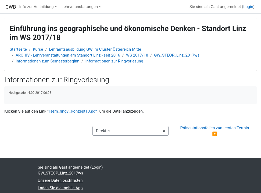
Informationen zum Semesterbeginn (47, 61)
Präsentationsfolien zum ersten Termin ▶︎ (215, 130)
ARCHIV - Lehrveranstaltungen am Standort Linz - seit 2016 (68, 55)
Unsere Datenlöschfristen (60, 180)
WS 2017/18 (137, 55)
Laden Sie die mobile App (60, 187)
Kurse (38, 49)
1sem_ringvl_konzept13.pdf (72, 111)
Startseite (18, 49)
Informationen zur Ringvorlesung (114, 61)
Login (248, 6)
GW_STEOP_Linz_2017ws (176, 55)
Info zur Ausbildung (36, 6)
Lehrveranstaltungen (80, 6)
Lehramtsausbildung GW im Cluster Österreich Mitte (95, 49)
